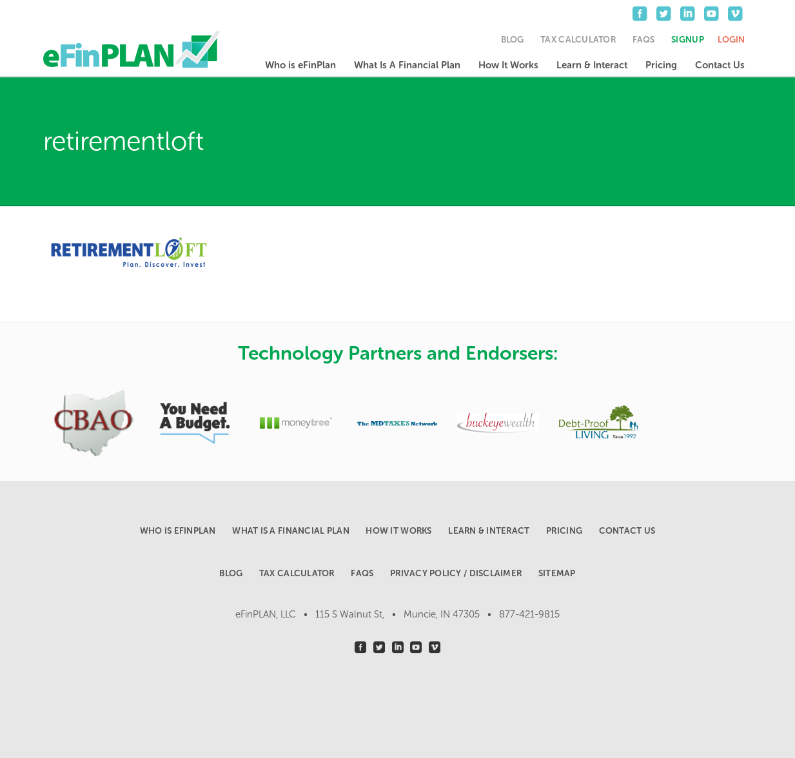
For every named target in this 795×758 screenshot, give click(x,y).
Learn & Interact (591, 65)
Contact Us (720, 65)
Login (731, 39)
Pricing (661, 65)
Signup (687, 39)
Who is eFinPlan (300, 65)
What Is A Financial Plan (407, 65)
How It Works (508, 65)
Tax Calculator (578, 39)
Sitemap (557, 573)
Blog (512, 39)
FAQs (644, 39)
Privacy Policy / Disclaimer (456, 573)
